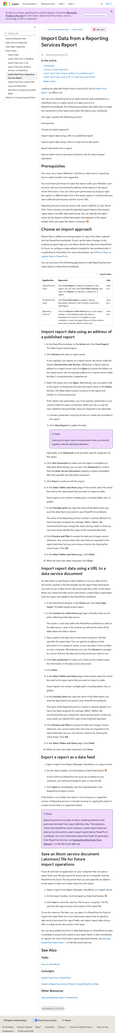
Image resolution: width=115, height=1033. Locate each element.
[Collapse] (35, 27)
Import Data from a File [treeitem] (18, 62)
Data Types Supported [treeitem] (15, 46)
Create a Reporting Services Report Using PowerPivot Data (70, 983)
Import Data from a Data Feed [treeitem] (21, 81)
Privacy (61, 1027)
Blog (37, 1027)
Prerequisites (49, 65)
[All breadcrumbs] (43, 29)
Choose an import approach (56, 69)
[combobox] (19, 33)
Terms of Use (102, 1027)
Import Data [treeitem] (13, 54)
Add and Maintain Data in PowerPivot (59, 997)
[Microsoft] (5, 4)
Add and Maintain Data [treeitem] (16, 38)
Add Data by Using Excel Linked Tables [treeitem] (21, 92)
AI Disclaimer (8, 1027)
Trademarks (7, 1031)
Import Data (77, 29)
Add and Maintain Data (58, 29)
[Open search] (102, 3)
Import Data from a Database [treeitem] (20, 58)
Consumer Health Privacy (80, 1027)
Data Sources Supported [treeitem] (16, 42)
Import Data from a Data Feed (55, 977)
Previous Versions (24, 1027)
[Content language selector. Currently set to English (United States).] (15, 1020)
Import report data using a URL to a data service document (69, 76)
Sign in (109, 3)
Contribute (49, 1027)
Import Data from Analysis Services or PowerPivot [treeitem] (19, 68)
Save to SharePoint (50, 964)
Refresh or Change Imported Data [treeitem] (20, 97)
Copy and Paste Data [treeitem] (17, 86)
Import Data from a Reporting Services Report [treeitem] (21, 76)
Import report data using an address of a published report (69, 73)
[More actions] (110, 29)
